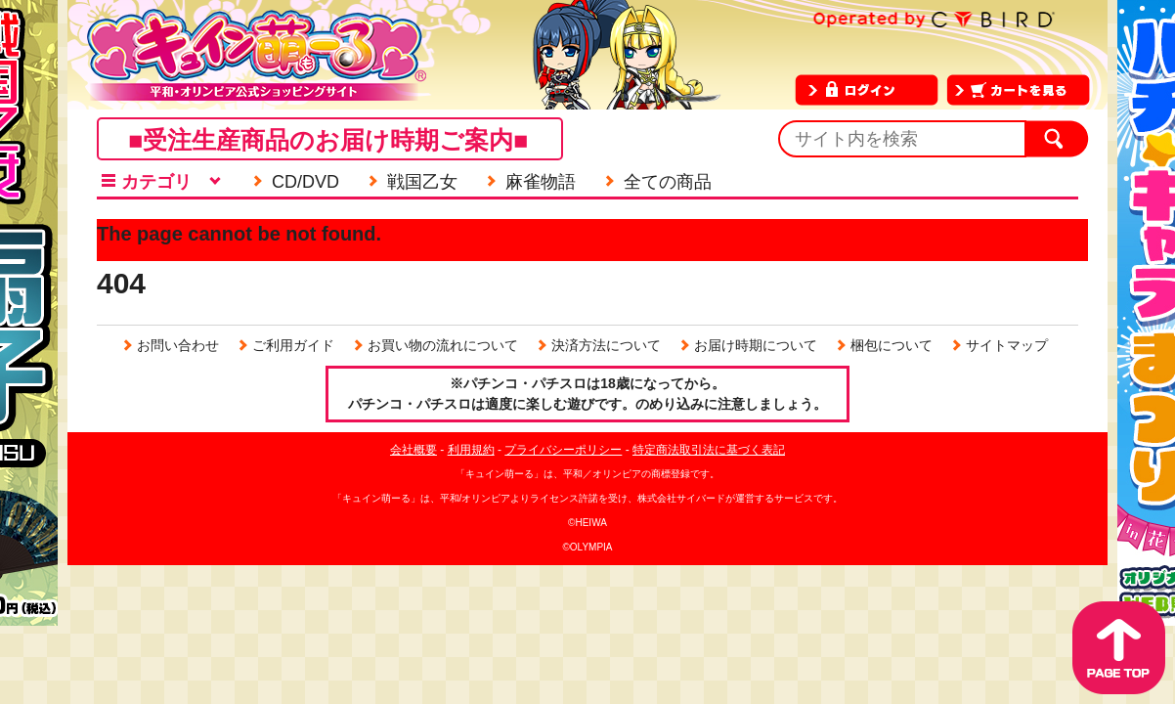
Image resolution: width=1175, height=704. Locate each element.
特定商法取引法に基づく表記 (708, 450)
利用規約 (471, 450)
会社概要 (413, 450)
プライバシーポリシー (563, 450)
